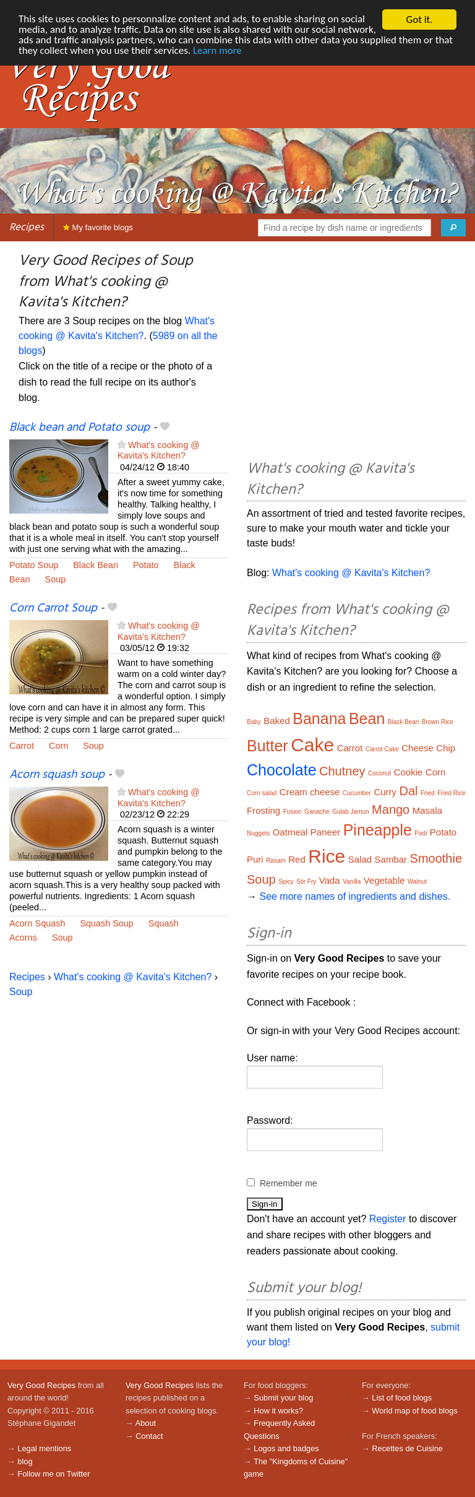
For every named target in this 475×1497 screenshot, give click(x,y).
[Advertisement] (356, 352)
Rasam (276, 860)
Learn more (274, 51)
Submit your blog (283, 1397)
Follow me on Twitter (53, 1473)
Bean (19, 579)
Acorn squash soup (57, 775)
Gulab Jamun (350, 811)
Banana (319, 718)
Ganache (317, 811)
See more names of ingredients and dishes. (354, 896)
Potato (146, 565)
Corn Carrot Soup (53, 608)
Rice (326, 856)
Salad (360, 859)
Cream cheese (310, 792)
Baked (276, 720)
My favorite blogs (98, 227)
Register (387, 1219)
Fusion (292, 811)
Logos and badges (286, 1448)
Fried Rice (451, 793)
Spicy (285, 881)
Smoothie (436, 858)
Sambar (391, 859)
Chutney (342, 771)
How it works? (278, 1410)
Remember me (288, 1183)
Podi (420, 833)
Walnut (417, 881)
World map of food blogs (414, 1410)
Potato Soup (33, 565)
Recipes (26, 227)
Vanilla (352, 881)
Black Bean (95, 565)
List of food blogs (402, 1397)
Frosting (263, 810)
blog (24, 1461)
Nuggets (258, 833)
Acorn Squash (37, 923)
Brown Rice (437, 721)
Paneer (325, 832)
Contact (149, 1436)
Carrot (21, 746)
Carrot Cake (382, 749)
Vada (329, 880)
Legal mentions (44, 1448)
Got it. (419, 19)
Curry (385, 792)
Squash (163, 923)
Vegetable (384, 880)
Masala (427, 810)
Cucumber (357, 793)
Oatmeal (290, 832)
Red (297, 859)
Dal (409, 791)
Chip (445, 748)
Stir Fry (306, 881)
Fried (428, 793)
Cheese (417, 748)
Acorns (23, 938)
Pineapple (377, 830)
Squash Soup (106, 923)
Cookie (408, 772)
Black (184, 565)
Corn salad (261, 793)
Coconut (379, 773)
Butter (267, 745)
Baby (254, 721)
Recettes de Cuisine (407, 1448)
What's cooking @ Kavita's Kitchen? (159, 450)
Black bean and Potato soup (79, 427)
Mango (390, 809)
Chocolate (282, 770)
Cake (312, 745)
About (145, 1423)
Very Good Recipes (41, 1385)
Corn (58, 746)
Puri (255, 859)
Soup (55, 579)
